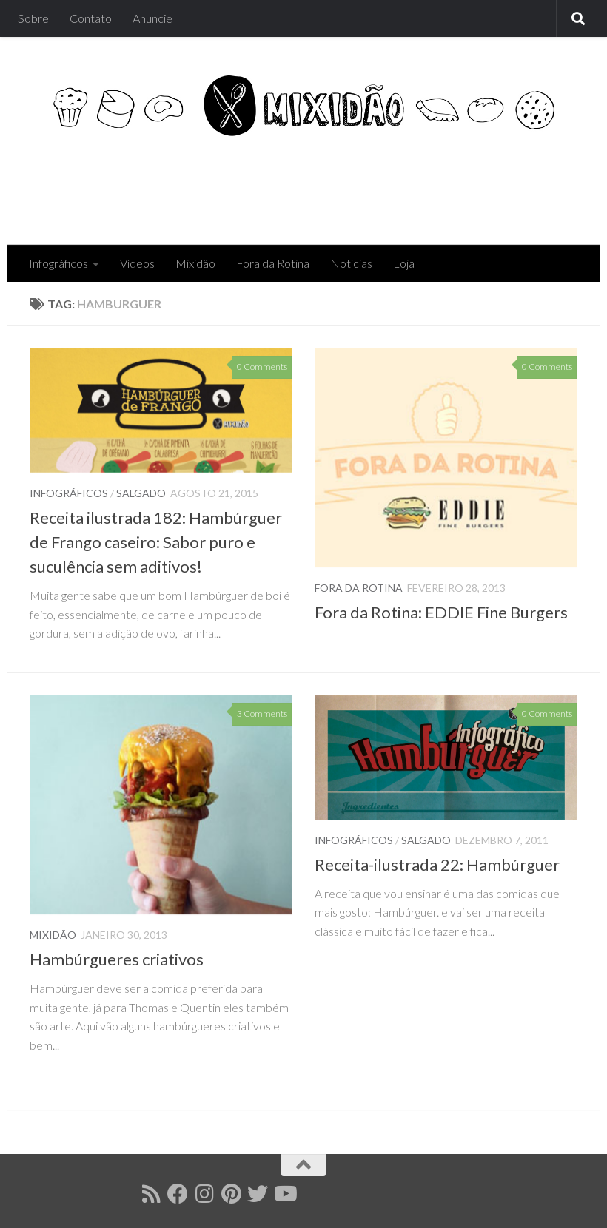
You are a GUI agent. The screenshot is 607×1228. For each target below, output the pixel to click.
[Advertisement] (307, 185)
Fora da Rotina (272, 263)
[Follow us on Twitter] (257, 1194)
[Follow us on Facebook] (177, 1194)
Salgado (141, 493)
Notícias (351, 263)
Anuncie (152, 18)
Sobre (33, 18)
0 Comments (262, 366)
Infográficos (58, 263)
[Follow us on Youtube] (284, 1194)
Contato (91, 18)
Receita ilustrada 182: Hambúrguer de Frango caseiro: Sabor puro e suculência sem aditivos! (156, 541)
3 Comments (262, 713)
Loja (404, 263)
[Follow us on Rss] (151, 1194)
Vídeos (137, 263)
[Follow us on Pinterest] (231, 1194)
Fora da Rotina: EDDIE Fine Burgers (441, 612)
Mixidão (195, 263)
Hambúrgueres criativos (117, 959)
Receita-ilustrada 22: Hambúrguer (437, 864)
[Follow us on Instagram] (204, 1194)
